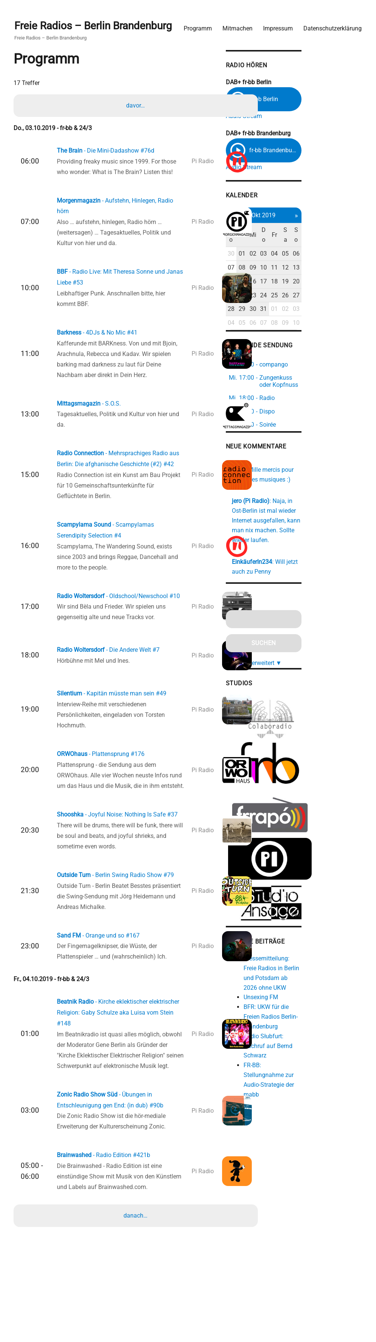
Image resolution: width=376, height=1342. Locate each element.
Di (292, 235)
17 (316, 282)
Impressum (274, 24)
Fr (328, 235)
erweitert (319, 652)
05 (340, 254)
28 (279, 310)
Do (316, 235)
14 (279, 282)
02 (304, 254)
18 (328, 282)
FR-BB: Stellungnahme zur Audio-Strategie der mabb (321, 1057)
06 (352, 254)
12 (340, 268)
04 (328, 254)
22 (291, 296)
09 (304, 268)
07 (279, 268)
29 (291, 310)
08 (291, 268)
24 (316, 296)
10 (316, 268)
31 (316, 310)
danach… (137, 1261)
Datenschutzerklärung (329, 24)
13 (352, 268)
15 (291, 282)
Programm (194, 24)
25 (328, 296)
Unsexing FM (308, 988)
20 (352, 282)
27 (352, 296)
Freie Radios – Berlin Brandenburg (97, 23)
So (352, 235)
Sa (340, 235)
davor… (136, 104)
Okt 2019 (316, 216)
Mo (279, 235)
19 (340, 282)
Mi (304, 235)
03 (316, 254)
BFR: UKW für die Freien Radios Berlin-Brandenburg (322, 1008)
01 (291, 254)
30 (279, 254)
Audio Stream (292, 113)
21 (279, 296)
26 (340, 296)
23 (304, 296)
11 (328, 268)
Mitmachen (234, 24)
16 (304, 282)
